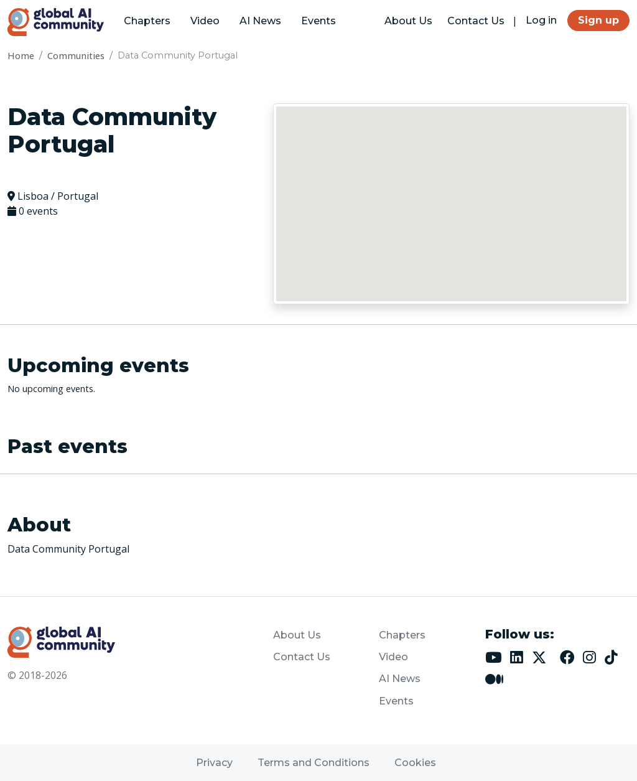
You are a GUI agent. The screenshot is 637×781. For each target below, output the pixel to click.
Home (20, 56)
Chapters (147, 21)
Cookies (415, 763)
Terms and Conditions (314, 763)
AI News (260, 21)
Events (318, 21)
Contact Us (475, 21)
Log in (541, 20)
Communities (76, 56)
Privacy (214, 763)
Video (205, 21)
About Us (408, 21)
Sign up (598, 20)
